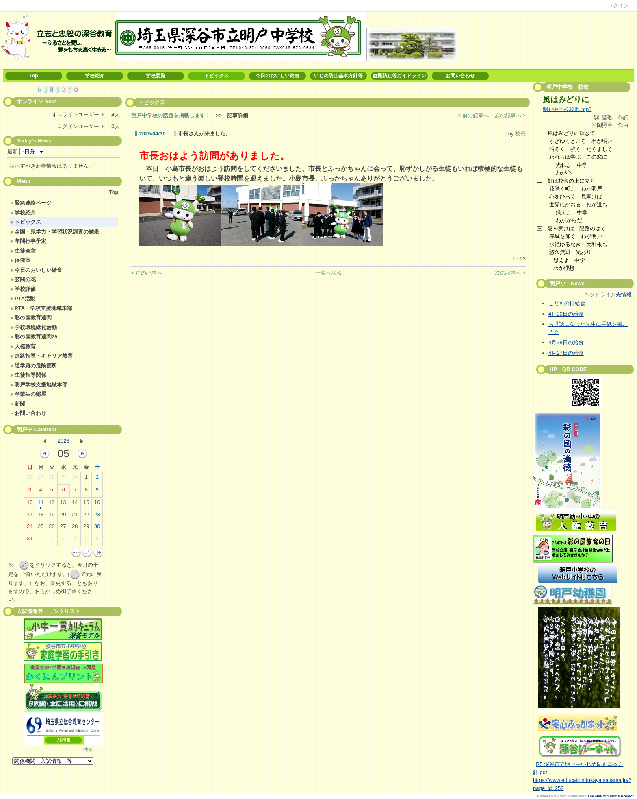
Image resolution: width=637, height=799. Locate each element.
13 (63, 504)
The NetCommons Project (610, 796)
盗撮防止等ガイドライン (399, 76)
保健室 (20, 260)
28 (51, 479)
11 (40, 504)
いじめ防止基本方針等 (338, 76)
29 (63, 478)
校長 (520, 134)
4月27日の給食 (566, 353)
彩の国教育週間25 (33, 337)
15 (86, 504)
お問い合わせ (460, 76)
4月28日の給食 (566, 342)
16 (97, 504)
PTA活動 (22, 298)
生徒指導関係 (28, 375)
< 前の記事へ (473, 115)
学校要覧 (155, 76)
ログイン (618, 5)
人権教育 (23, 346)
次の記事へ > (510, 115)
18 (40, 516)
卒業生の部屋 (28, 394)
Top (33, 76)
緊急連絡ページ (31, 203)
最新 (26, 151)
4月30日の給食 (566, 314)
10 (29, 504)
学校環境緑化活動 (33, 327)
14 (75, 504)
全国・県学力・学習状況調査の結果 (54, 232)
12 (51, 504)
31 (29, 540)
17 (29, 516)
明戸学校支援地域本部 (38, 385)
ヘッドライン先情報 (608, 294)
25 (40, 528)
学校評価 (23, 289)
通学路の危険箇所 (33, 365)
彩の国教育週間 (31, 317)
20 (63, 516)
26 (29, 479)
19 (51, 516)
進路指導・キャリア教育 (41, 356)
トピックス (216, 76)
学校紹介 (94, 76)
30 (75, 479)
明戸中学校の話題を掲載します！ (170, 115)
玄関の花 (23, 279)
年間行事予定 (28, 241)
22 (86, 516)
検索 (88, 749)
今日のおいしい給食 (277, 76)
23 (97, 516)
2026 (63, 441)
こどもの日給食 (566, 303)
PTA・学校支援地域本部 (41, 308)
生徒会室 (23, 251)
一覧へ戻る (328, 273)
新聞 (17, 404)
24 (29, 528)
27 (40, 479)
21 (75, 516)
